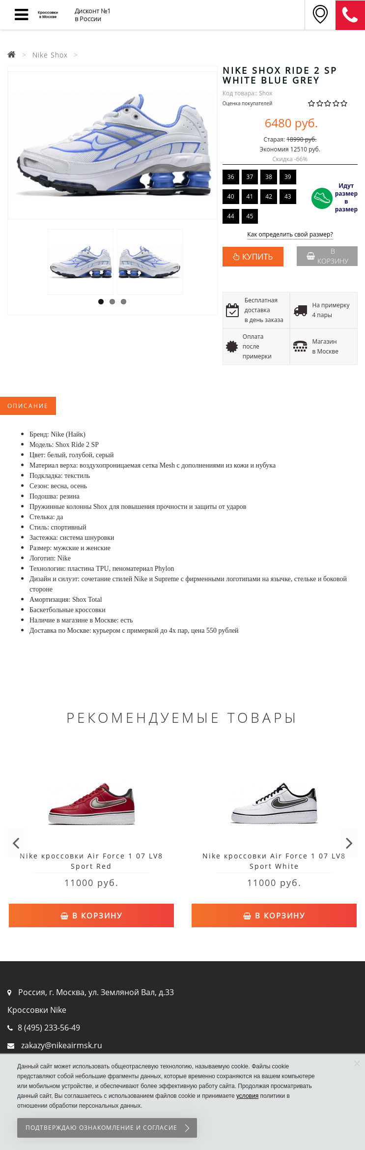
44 (230, 216)
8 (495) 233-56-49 (49, 1027)
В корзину (327, 255)
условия (247, 1095)
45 (250, 216)
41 (250, 196)
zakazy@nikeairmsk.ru (61, 1045)
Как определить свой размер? (290, 234)
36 (230, 177)
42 (268, 196)
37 (250, 177)
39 (287, 177)
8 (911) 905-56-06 (350, 15)
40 (230, 196)
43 (287, 196)
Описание (28, 406)
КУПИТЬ (257, 257)
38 (268, 177)
